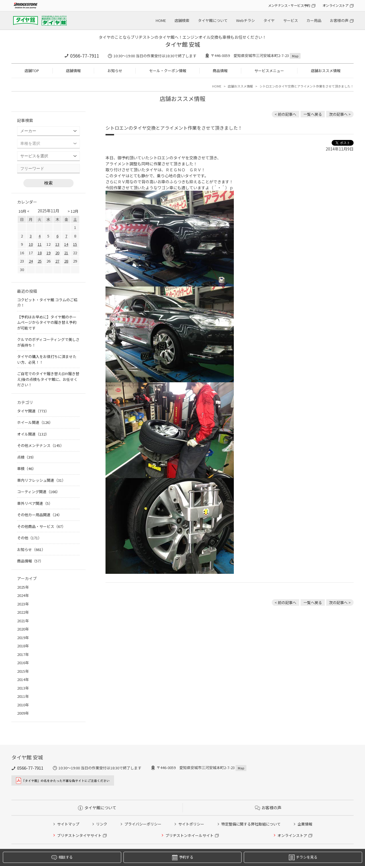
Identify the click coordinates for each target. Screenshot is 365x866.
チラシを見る (303, 857)
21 (66, 252)
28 (66, 261)
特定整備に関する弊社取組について (251, 824)
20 (57, 252)
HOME (161, 20)
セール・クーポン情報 (167, 70)
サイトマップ (68, 824)
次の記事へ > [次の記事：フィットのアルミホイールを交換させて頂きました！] (340, 114)
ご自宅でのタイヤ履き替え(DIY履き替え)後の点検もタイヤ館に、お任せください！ (48, 379)
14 (66, 244)
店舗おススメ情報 (325, 70)
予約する (182, 857)
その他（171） (29, 537)
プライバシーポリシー (142, 824)
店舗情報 (73, 70)
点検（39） (26, 457)
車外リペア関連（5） (34, 503)
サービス (290, 20)
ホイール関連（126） (35, 422)
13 (57, 244)
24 (31, 261)
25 (40, 261)
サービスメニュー (269, 70)
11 (40, 244)
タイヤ (269, 20)
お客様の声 (339, 20)
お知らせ (115, 70)
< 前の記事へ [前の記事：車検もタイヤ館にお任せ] (285, 114)
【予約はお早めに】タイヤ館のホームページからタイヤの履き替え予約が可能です (46, 322)
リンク (101, 824)
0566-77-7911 (84, 55)
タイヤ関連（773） (33, 411)
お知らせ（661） (31, 549)
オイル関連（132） (33, 434)
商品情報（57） (30, 561)
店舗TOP (32, 70)
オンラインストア (335, 5)
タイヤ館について (213, 20)
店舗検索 (182, 20)
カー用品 (314, 20)
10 (31, 244)
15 (75, 244)
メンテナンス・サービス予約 (289, 5)
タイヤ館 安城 (182, 44)
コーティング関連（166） (38, 491)
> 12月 (73, 211)
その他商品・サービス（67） (41, 526)
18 (40, 252)
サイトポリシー (191, 824)
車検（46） (26, 468)
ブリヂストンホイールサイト (189, 835)
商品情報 (220, 70)
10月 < (24, 211)
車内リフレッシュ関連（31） (41, 480)
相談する (61, 857)
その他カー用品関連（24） (39, 514)
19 (48, 252)
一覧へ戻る (312, 114)
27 (57, 261)
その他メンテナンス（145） (40, 445)
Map (295, 56)
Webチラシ (245, 20)
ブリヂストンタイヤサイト (79, 835)
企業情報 (304, 824)
